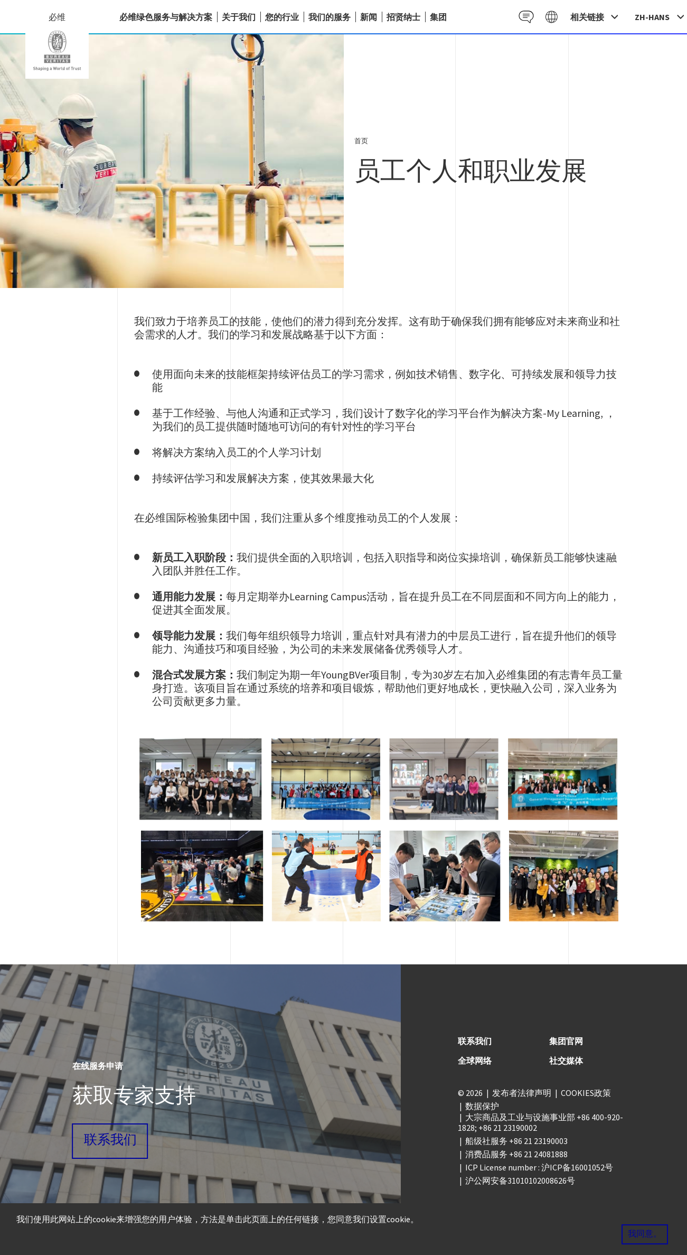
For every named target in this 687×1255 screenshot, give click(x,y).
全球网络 (475, 1060)
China (57, 51)
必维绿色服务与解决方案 (165, 17)
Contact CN (525, 16)
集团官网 (566, 1041)
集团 (438, 17)
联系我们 (110, 1141)
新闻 (368, 17)
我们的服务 (329, 17)
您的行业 (282, 17)
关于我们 (239, 17)
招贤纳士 (403, 17)
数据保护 (482, 1106)
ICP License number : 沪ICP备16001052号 (539, 1167)
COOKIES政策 (586, 1092)
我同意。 (645, 1234)
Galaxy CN (551, 16)
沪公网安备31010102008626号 (520, 1180)
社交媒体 (566, 1060)
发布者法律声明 (521, 1092)
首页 (361, 140)
